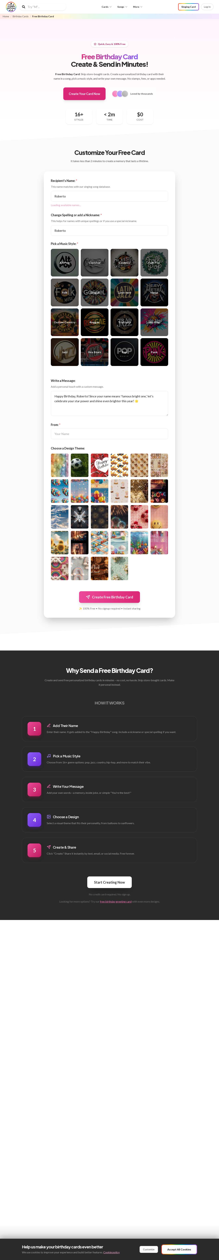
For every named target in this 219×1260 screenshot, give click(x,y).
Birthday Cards (21, 16)
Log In (207, 6)
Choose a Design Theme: (68, 448)
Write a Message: (63, 381)
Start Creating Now (109, 882)
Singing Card (188, 6)
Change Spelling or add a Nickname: (76, 215)
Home (6, 16)
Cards (107, 6)
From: (55, 425)
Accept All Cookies (179, 1249)
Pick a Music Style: (64, 244)
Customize (148, 1249)
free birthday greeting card (116, 901)
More (138, 6)
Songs (122, 6)
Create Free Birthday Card (109, 597)
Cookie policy (111, 1252)
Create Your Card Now (84, 94)
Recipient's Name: (64, 181)
